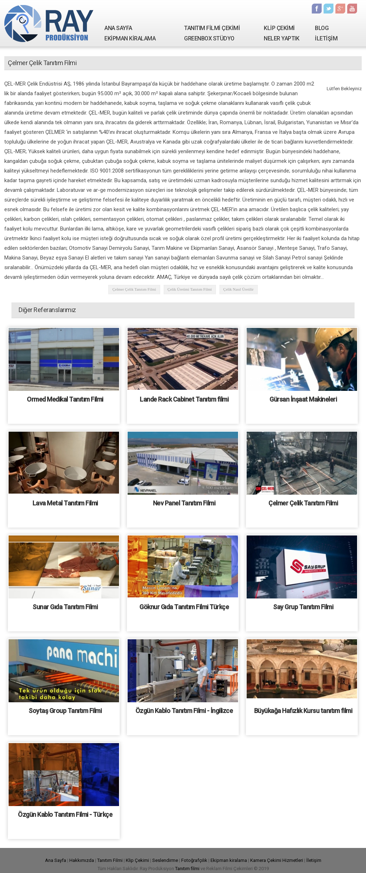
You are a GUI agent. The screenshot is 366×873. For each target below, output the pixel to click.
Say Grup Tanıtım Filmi (303, 607)
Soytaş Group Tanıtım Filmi (65, 710)
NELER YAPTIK (281, 38)
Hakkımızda (81, 860)
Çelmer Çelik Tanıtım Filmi (134, 289)
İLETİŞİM (326, 38)
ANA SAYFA (118, 28)
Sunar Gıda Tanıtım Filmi (65, 607)
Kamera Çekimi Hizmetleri (276, 860)
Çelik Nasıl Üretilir (238, 289)
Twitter (328, 9)
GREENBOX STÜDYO (209, 38)
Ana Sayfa (55, 860)
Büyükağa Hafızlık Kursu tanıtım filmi (303, 710)
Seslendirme (165, 860)
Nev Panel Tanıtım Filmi (184, 503)
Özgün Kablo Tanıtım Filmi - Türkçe (65, 814)
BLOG (321, 28)
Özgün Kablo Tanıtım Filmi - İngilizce (184, 710)
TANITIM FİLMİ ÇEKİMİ (212, 28)
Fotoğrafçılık (194, 860)
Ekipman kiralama (229, 860)
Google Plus (340, 9)
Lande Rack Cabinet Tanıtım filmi (184, 399)
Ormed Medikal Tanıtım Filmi (65, 399)
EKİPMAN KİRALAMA (129, 38)
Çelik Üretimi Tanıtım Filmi (190, 289)
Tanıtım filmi (187, 868)
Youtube (352, 9)
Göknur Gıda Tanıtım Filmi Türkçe (184, 607)
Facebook (317, 9)
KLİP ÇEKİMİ (279, 28)
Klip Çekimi (137, 860)
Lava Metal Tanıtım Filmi (65, 503)
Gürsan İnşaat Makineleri (303, 399)
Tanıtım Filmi (110, 860)
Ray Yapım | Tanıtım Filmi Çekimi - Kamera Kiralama (49, 23)
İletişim (313, 860)
